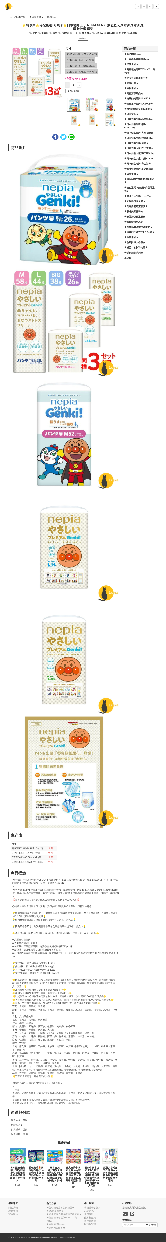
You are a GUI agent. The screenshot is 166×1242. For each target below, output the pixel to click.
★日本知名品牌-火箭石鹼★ (138, 132)
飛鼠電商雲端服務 (66, 1237)
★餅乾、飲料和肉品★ (136, 247)
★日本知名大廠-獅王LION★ (139, 153)
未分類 (127, 257)
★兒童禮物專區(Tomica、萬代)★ (139, 71)
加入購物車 (73, 91)
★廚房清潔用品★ (133, 93)
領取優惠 (151, 1224)
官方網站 (13, 1214)
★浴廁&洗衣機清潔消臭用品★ (139, 181)
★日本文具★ (131, 113)
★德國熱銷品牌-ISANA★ (137, 98)
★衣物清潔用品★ (133, 221)
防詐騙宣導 (90, 1224)
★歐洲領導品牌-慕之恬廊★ (138, 168)
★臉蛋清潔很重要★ (134, 216)
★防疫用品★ (131, 237)
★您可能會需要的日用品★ (138, 108)
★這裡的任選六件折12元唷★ (139, 232)
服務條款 (89, 1214)
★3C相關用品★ (132, 54)
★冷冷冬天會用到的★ (136, 77)
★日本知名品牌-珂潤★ (136, 143)
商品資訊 (83, 38)
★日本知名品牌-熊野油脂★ (138, 137)
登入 (98, 1207)
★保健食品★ (131, 64)
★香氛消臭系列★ (133, 252)
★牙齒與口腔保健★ (134, 201)
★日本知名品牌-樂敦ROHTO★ (135, 126)
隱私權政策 (90, 1217)
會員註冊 (89, 1207)
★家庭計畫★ (131, 83)
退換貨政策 (90, 1220)
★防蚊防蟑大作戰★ (134, 242)
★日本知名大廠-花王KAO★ (139, 158)
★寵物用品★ (131, 88)
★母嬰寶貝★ (36, 17)
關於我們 (13, 1207)
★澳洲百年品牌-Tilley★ (137, 196)
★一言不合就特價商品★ (137, 59)
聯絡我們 (13, 1210)
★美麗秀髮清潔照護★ (136, 206)
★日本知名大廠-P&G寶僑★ (138, 148)
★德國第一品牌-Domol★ (138, 103)
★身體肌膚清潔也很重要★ (138, 227)
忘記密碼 (89, 1210)
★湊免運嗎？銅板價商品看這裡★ (139, 189)
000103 (51, 17)
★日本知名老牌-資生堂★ (137, 163)
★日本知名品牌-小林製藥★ (138, 119)
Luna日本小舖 (17, 17)
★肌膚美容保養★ (133, 211)
